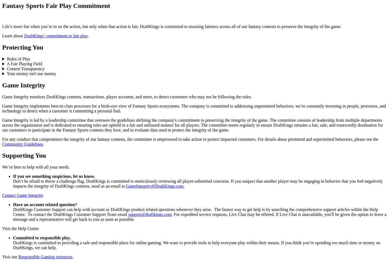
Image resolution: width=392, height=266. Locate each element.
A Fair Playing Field (24, 64)
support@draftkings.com (149, 214)
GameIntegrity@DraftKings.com (154, 186)
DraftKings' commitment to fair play (56, 35)
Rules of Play (18, 59)
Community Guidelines (22, 144)
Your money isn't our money (31, 73)
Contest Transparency (26, 68)
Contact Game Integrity (22, 195)
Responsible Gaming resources (45, 257)
